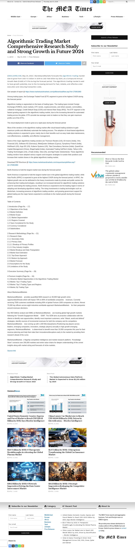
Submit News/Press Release (32, 1)
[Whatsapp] (101, 1)
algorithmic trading (70, 76)
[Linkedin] (98, 1)
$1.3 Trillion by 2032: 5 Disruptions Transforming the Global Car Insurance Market (66, 452)
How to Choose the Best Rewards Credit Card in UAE (114, 161)
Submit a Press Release (109, 37)
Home (9, 35)
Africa (49, 17)
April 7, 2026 (53, 457)
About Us (10, 1)
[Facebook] (91, 1)
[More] (104, 1)
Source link (11, 351)
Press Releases (117, 17)
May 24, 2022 (21, 57)
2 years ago (110, 185)
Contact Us (17, 1)
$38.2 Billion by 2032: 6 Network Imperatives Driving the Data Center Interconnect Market (23, 486)
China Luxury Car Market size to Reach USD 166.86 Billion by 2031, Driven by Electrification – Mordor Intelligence (66, 418)
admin (11, 57)
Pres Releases (50, 529)
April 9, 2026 (12, 423)
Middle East (15, 17)
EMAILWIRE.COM (14, 76)
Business (65, 17)
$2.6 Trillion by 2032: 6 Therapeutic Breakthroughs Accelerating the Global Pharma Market (25, 452)
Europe (33, 17)
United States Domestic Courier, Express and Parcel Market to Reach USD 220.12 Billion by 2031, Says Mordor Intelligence (26, 418)
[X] (94, 1)
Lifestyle (97, 17)
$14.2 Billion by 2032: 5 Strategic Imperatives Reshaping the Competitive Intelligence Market (66, 486)
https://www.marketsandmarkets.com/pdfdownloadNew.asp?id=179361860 (53, 92)
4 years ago (110, 166)
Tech (81, 17)
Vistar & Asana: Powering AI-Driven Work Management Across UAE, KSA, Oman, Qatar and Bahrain (78, 540)
